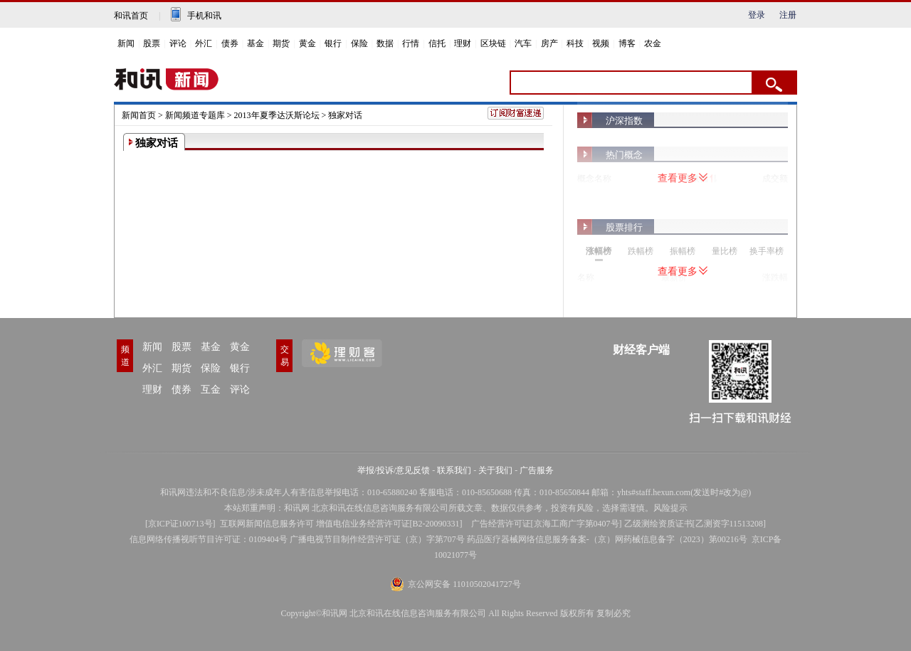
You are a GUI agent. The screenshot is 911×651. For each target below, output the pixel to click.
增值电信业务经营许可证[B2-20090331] (389, 524)
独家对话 (345, 115)
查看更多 (682, 178)
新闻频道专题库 (195, 115)
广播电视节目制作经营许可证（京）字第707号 (377, 539)
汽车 (523, 43)
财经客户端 (641, 350)
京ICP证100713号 (180, 524)
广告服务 (537, 470)
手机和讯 (204, 16)
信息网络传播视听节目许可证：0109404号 (209, 539)
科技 (575, 43)
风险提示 (670, 508)
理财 (462, 43)
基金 (255, 43)
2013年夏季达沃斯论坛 (277, 115)
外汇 (203, 43)
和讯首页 (131, 16)
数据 (385, 43)
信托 (437, 43)
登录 (756, 15)
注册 (787, 15)
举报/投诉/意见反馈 (394, 470)
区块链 (493, 43)
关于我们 (495, 470)
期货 (281, 43)
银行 (333, 43)
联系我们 (454, 470)
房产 (549, 43)
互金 (211, 389)
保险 (359, 43)
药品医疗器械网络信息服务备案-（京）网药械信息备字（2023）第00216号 (607, 539)
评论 (177, 43)
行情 (410, 43)
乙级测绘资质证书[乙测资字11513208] (695, 524)
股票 (151, 43)
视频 (600, 43)
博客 (627, 43)
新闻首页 (139, 115)
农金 (652, 43)
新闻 (126, 43)
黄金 (307, 43)
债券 (229, 43)
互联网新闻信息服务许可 (267, 524)
